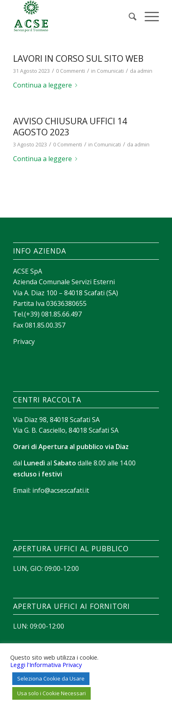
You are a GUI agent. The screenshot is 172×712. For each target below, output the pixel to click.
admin (144, 70)
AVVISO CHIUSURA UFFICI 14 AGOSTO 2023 (70, 126)
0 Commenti (70, 70)
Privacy (24, 341)
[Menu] (147, 16)
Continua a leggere (46, 85)
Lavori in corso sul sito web (78, 58)
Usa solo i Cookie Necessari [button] (51, 693)
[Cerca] (128, 16)
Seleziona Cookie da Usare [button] (51, 678)
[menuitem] (128, 16)
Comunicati (110, 70)
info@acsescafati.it (60, 490)
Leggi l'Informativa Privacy (46, 664)
